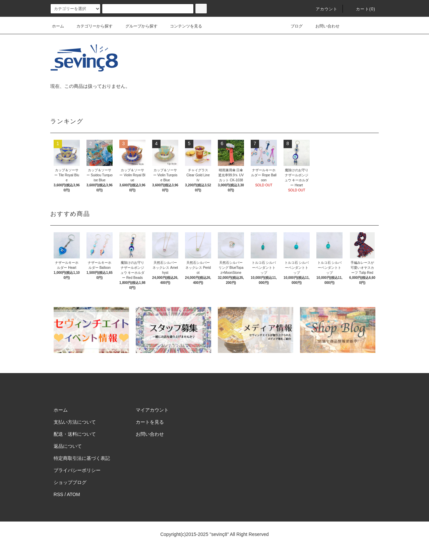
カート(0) (361, 9)
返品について (68, 446)
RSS (58, 494)
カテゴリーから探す (90, 26)
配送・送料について (75, 434)
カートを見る (150, 422)
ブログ (293, 26)
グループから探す (137, 26)
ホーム (58, 26)
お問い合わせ (323, 26)
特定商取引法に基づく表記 (82, 458)
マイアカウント (152, 410)
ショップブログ (70, 482)
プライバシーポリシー (77, 470)
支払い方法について (75, 422)
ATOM (73, 494)
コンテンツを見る (182, 26)
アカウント (323, 9)
